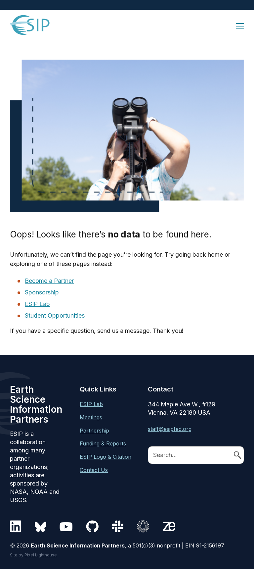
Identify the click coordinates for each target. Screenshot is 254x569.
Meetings (91, 417)
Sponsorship (42, 292)
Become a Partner (49, 280)
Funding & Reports (103, 443)
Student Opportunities (55, 315)
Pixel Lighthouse (40, 554)
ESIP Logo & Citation (105, 456)
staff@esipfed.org (169, 429)
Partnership (94, 430)
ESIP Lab (37, 303)
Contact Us (94, 470)
